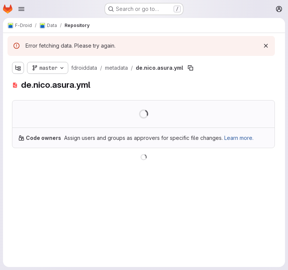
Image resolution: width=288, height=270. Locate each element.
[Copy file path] (190, 68)
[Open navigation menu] (21, 9)
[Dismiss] (265, 45)
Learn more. (239, 138)
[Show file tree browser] (18, 68)
